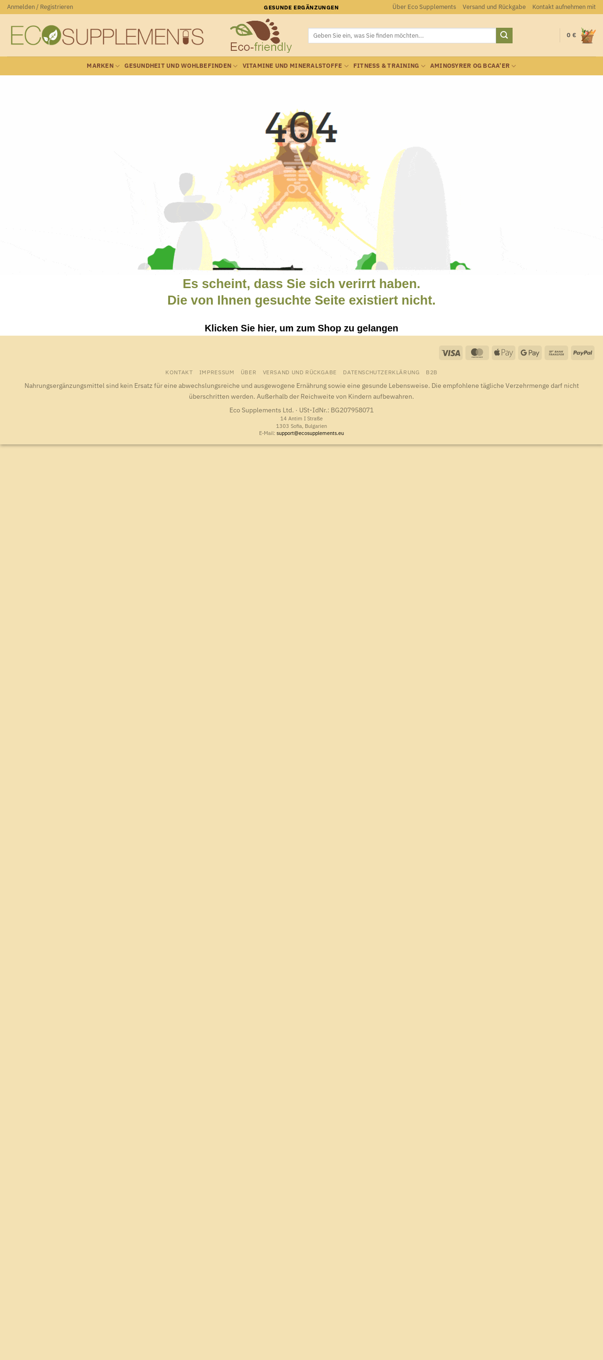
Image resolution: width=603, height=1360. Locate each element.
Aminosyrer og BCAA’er (473, 66)
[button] (40, 7)
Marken (103, 66)
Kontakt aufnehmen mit (564, 7)
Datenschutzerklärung (381, 372)
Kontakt (179, 372)
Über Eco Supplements (424, 7)
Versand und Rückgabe (494, 7)
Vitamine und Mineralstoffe (296, 66)
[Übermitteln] (504, 36)
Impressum (217, 372)
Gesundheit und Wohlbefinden (180, 66)
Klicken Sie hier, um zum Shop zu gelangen (301, 328)
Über (248, 372)
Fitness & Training (389, 66)
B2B (432, 372)
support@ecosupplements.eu (310, 433)
